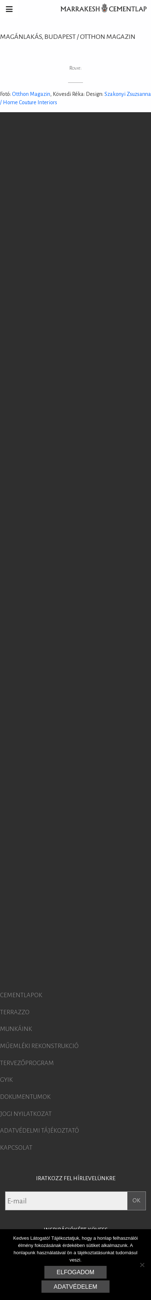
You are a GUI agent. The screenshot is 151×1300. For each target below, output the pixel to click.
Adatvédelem (76, 1286)
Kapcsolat (16, 1148)
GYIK (6, 1080)
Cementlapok (21, 995)
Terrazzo (14, 1012)
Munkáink (16, 1029)
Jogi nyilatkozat (26, 1114)
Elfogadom (76, 1272)
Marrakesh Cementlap (100, 9)
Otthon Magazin (31, 94)
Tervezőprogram (27, 1063)
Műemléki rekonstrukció (39, 1046)
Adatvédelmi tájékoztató (39, 1131)
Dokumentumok (25, 1097)
